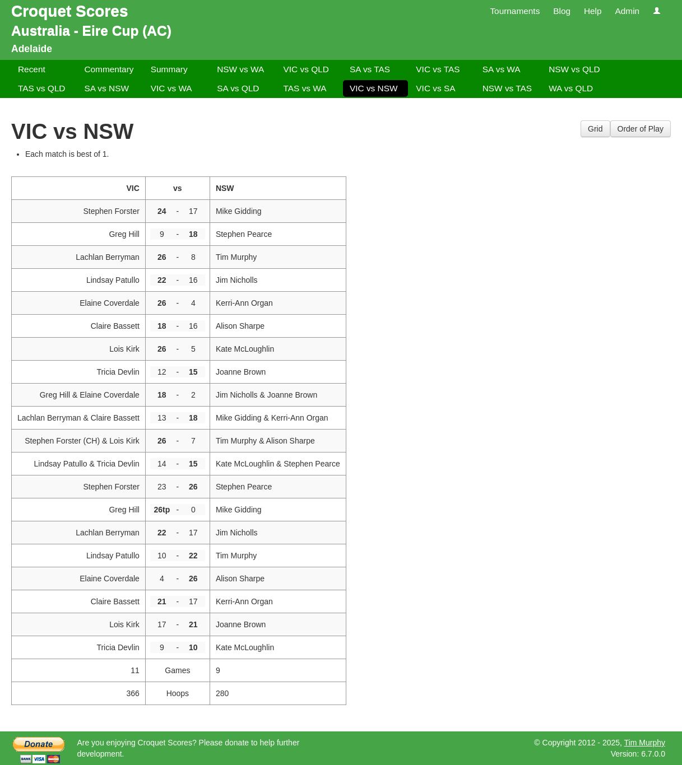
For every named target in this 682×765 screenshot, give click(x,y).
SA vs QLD (238, 88)
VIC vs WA (171, 88)
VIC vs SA (435, 88)
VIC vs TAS (438, 69)
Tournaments (515, 11)
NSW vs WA (240, 69)
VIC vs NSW (374, 88)
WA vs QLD (571, 88)
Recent (31, 69)
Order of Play (641, 128)
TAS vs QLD (41, 88)
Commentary (108, 69)
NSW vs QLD (574, 69)
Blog (561, 11)
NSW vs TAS (507, 88)
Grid (595, 128)
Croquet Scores (69, 11)
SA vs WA (501, 69)
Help (593, 11)
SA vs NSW (106, 88)
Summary (169, 69)
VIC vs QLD (306, 69)
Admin (627, 11)
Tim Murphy (644, 742)
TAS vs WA (305, 88)
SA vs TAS (370, 69)
